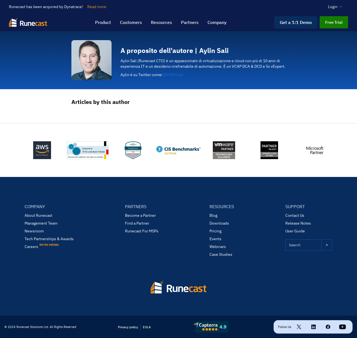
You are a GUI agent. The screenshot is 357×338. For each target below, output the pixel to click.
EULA (147, 327)
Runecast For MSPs (141, 231)
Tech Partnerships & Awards (49, 238)
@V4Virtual (173, 74)
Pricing (215, 231)
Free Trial (333, 22)
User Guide (295, 231)
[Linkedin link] (313, 326)
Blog (213, 215)
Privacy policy (128, 327)
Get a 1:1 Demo (296, 22)
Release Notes (298, 223)
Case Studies (220, 254)
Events (215, 238)
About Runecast (38, 215)
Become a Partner (140, 215)
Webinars (217, 246)
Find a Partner (137, 223)
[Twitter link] (299, 326)
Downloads (219, 223)
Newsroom (34, 231)
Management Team (41, 223)
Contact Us (294, 215)
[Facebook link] (328, 326)
